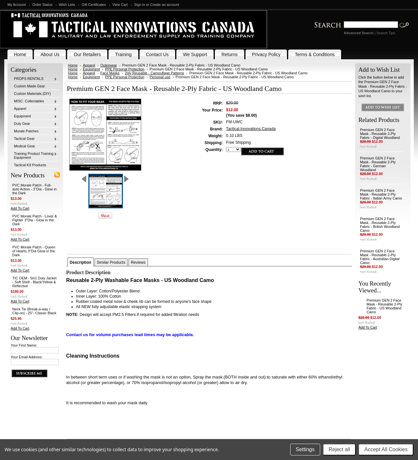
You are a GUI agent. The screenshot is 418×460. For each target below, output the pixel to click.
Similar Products (111, 262)
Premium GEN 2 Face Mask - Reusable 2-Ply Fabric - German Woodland (378, 164)
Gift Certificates (94, 5)
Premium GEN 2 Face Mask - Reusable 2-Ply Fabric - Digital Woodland (380, 134)
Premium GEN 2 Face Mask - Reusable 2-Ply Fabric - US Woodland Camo (384, 306)
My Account (16, 5)
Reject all (339, 449)
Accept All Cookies (386, 449)
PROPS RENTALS (34, 79)
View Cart (120, 5)
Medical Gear (34, 146)
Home (73, 65)
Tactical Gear (34, 139)
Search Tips (385, 33)
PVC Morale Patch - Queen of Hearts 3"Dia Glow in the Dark (33, 251)
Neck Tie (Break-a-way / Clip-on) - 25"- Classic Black (34, 311)
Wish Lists (67, 5)
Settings (305, 449)
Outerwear (108, 65)
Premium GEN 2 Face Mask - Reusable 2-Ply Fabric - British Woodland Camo (380, 224)
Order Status (42, 5)
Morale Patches (34, 131)
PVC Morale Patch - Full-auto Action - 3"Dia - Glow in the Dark (34, 189)
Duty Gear (34, 124)
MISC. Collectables (34, 101)
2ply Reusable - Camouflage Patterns (154, 73)
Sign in (139, 5)
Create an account (164, 5)
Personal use (160, 77)
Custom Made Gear (29, 86)
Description (80, 262)
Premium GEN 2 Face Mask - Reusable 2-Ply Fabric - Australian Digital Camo (379, 257)
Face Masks (110, 73)
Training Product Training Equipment (34, 155)
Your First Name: (24, 345)
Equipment (34, 116)
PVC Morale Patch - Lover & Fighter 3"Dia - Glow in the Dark (34, 220)
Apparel (34, 109)
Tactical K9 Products (30, 165)
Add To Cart (20, 208)
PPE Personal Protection (124, 69)
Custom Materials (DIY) (32, 94)
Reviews (138, 262)
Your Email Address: (27, 357)
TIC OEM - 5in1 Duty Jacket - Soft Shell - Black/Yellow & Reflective (34, 282)
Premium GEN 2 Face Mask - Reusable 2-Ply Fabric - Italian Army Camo (381, 194)
